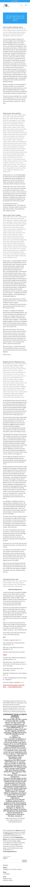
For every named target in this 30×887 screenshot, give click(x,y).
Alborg (23, 115)
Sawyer (22, 152)
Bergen (5, 118)
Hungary (5, 134)
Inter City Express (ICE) (17, 374)
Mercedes (5, 379)
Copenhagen (12, 120)
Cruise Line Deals (20, 120)
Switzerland (15, 161)
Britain (11, 118)
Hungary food (11, 134)
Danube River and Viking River (10, 123)
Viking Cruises (9, 254)
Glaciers (5, 130)
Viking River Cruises (18, 169)
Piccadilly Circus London (15, 148)
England (5, 127)
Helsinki (9, 132)
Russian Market (11, 152)
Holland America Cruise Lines (19, 132)
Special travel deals (18, 155)
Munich (20, 145)
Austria (11, 116)
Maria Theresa (22, 143)
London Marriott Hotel (8, 143)
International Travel (11, 138)
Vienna (4, 168)
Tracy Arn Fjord (19, 162)
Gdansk (8, 129)
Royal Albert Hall (7, 150)
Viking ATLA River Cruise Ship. (14, 168)
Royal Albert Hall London (18, 150)
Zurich (8, 171)
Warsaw (5, 257)
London (5, 141)
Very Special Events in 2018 (10, 579)
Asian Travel (6, 116)
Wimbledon (10, 257)
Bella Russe (21, 116)
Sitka (25, 152)
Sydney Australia (17, 32)
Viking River (10, 169)
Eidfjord (22, 125)
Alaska (19, 115)
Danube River (21, 122)
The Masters (12, 162)
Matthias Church (7, 145)
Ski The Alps (6, 154)
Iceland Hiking (22, 134)
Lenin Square (19, 139)
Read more (15, 18)
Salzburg (17, 152)
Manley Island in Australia (14, 30)
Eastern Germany (15, 125)
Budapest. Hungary (19, 118)
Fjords (4, 129)
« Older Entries (6, 856)
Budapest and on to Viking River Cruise (14, 362)
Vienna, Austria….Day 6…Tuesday (12, 215)
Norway (22, 146)
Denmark (21, 123)
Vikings (4, 171)
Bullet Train (6, 120)
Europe (9, 127)
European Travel (16, 127)
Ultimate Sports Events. (12, 166)
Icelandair (12, 136)
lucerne (16, 143)
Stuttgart (5, 161)
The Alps (24, 161)
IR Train (18, 138)
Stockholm (22, 159)
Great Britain (11, 130)
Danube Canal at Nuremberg (10, 122)
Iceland (17, 134)
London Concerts (11, 141)
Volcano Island (15, 255)
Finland (22, 127)
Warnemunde (22, 255)
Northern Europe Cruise (13, 146)
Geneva (13, 129)
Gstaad (16, 130)
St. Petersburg (15, 159)
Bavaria (16, 116)
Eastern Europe (7, 125)
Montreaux (14, 145)
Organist (17, 381)
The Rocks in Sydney (15, 34)
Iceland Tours (6, 136)
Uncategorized (6, 35)
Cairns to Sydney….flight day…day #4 (13, 27)
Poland (23, 148)
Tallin (20, 161)
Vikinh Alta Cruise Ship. (16, 35)
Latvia (4, 139)
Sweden (10, 161)
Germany (17, 129)
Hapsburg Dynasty (21, 229)
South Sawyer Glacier (15, 154)
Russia (4, 152)
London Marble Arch (21, 141)
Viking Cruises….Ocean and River (12, 113)
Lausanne (8, 139)
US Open (5, 252)
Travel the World (22, 391)
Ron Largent (7, 28)
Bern (8, 118)
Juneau (22, 138)
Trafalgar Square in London (10, 164)
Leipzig (13, 139)
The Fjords (5, 162)
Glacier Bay (23, 129)
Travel (22, 34)
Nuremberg (6, 148)
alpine (4, 218)
